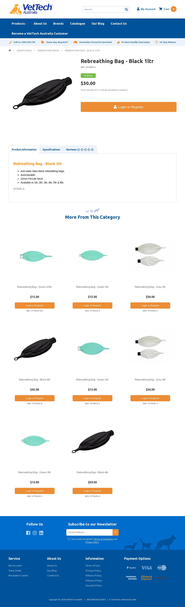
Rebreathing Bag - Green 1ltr (92, 379)
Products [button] (18, 23)
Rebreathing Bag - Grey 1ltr (150, 286)
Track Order (14, 570)
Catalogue (77, 23)
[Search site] (127, 9)
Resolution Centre (18, 575)
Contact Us (119, 23)
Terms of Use (93, 565)
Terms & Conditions (103, 539)
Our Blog (98, 23)
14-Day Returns (165, 42)
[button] (146, 9)
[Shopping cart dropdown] (168, 9)
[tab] (23, 150)
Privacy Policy (92, 542)
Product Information (24, 149)
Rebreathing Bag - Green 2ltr (34, 472)
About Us (40, 23)
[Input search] (103, 9)
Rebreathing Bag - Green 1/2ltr (34, 286)
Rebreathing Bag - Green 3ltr (92, 286)
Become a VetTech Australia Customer (40, 33)
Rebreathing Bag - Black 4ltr (92, 472)
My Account (14, 565)
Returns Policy (94, 575)
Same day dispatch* (54, 42)
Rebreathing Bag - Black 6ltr (34, 379)
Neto (134, 599)
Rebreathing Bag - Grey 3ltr (150, 379)
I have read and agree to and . (93, 540)
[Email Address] (89, 532)
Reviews (80, 149)
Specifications (51, 149)
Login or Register (128, 107)
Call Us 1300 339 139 (22, 42)
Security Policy (94, 585)
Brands (58, 23)
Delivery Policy (94, 580)
